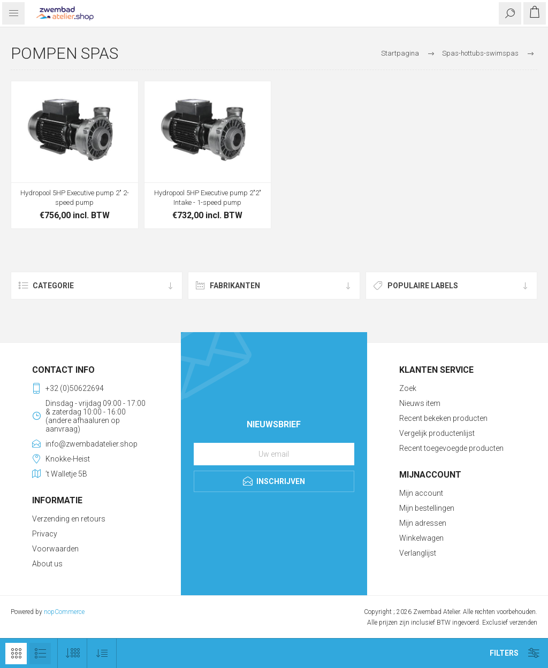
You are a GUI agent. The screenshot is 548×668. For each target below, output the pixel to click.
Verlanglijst (417, 553)
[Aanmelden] (274, 454)
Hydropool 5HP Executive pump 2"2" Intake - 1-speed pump (207, 197)
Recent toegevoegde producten (451, 448)
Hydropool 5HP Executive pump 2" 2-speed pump (74, 197)
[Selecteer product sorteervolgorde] (102, 653)
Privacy (44, 533)
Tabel (16, 653)
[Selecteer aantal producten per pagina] (72, 653)
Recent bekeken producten (443, 418)
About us (47, 563)
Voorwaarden (55, 548)
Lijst (40, 653)
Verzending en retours (68, 519)
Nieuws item (419, 403)
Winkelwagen (421, 538)
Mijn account (421, 493)
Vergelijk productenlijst (437, 433)
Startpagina (400, 53)
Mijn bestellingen (426, 508)
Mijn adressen (422, 523)
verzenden (523, 622)
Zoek (407, 388)
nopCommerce (64, 612)
